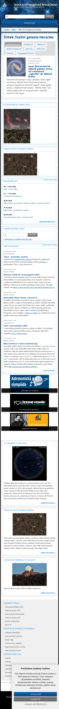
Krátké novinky (11, 246)
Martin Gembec (9, 272)
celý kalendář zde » (47, 222)
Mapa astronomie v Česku (15, 647)
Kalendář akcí (11, 181)
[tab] (13, 44)
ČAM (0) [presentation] (10, 53)
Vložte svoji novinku (49, 245)
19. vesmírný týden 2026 (15, 443)
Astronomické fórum (13, 650)
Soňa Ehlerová (9, 323)
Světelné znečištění (12, 632)
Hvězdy (8, 658)
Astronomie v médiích (13, 643)
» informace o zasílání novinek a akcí (18, 239)
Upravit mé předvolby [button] (36, 704)
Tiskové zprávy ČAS (12, 610)
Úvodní (6, 29)
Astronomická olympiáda (14, 614)
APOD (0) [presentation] (41, 49)
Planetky (8, 665)
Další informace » (48, 503)
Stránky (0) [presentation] (28, 44)
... (24, 93)
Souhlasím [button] (36, 694)
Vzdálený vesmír (34, 63)
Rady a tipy (9, 640)
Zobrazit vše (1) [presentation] (13, 44)
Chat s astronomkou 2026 (15, 326)
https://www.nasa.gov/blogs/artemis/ (23, 366)
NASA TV (8, 625)
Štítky (14, 29)
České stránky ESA (12, 621)
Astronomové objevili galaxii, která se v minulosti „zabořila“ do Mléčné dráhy (40, 71)
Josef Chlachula (9, 254)
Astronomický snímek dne (17, 104)
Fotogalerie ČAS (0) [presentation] (25, 53)
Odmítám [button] (35, 699)
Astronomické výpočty (13, 636)
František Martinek (34, 61)
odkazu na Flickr (31, 313)
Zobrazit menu (29, 23)
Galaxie (8, 662)
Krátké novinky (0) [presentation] (14, 49)
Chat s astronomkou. (19, 333)
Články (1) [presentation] (41, 44)
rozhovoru (42, 262)
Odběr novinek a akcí (14, 228)
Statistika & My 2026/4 (22, 259)
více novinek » (49, 370)
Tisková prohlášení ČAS (14, 607)
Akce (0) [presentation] (29, 49)
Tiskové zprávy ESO (12, 617)
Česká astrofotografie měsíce (19, 149)
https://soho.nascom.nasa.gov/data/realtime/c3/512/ (34, 287)
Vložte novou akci (50, 180)
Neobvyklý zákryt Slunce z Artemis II (20, 297)
